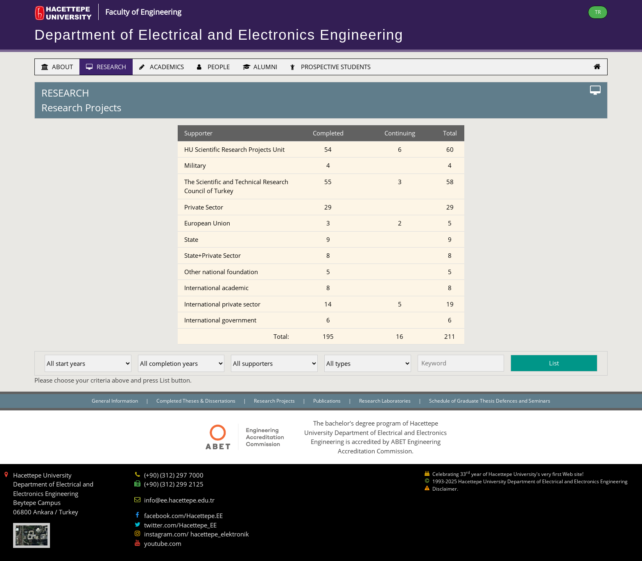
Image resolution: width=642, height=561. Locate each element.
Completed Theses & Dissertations (196, 400)
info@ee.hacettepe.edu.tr (179, 500)
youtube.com (162, 543)
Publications (327, 400)
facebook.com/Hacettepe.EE (183, 515)
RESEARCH (106, 67)
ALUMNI (260, 67)
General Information (115, 400)
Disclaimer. (445, 488)
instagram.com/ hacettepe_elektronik (196, 534)
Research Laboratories (385, 400)
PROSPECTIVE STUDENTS (330, 67)
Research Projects (275, 400)
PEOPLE (213, 67)
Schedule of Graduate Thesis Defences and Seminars (489, 400)
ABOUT (57, 67)
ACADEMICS (161, 67)
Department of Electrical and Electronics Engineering (218, 35)
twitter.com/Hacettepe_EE (180, 525)
